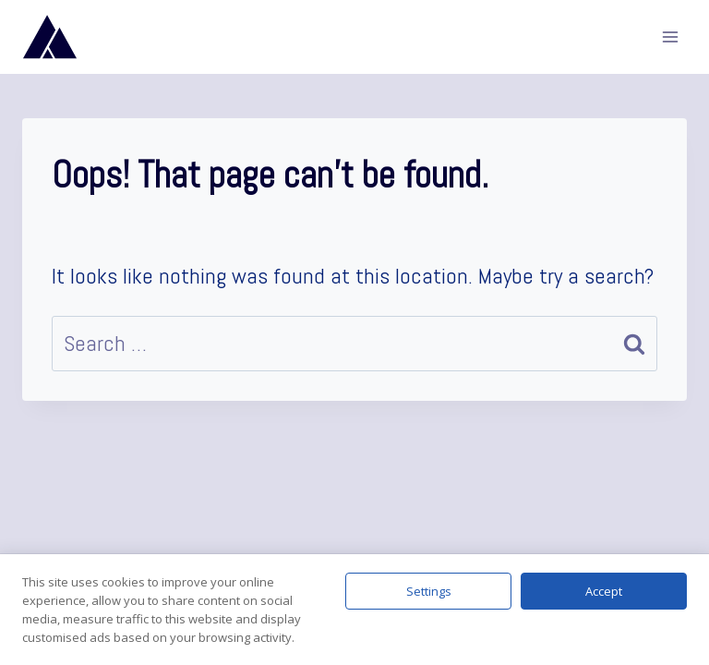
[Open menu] (670, 36)
